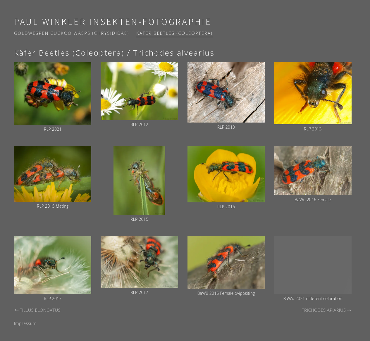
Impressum (25, 323)
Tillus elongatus (37, 310)
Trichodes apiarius (327, 310)
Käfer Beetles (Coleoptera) (174, 33)
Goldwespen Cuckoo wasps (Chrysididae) (71, 33)
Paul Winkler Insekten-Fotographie (113, 22)
